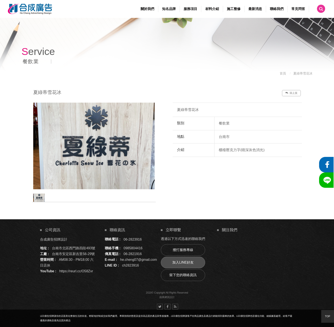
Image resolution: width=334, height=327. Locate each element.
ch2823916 (130, 265)
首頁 (283, 73)
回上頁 (291, 93)
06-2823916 (133, 239)
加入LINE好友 (183, 262)
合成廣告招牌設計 (53, 239)
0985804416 (133, 248)
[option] (94, 146)
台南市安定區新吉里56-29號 (73, 254)
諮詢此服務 (263, 169)
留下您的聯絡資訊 (183, 275)
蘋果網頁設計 (167, 297)
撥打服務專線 (183, 250)
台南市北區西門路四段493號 (73, 248)
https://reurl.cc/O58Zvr (76, 271)
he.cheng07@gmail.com (138, 259)
